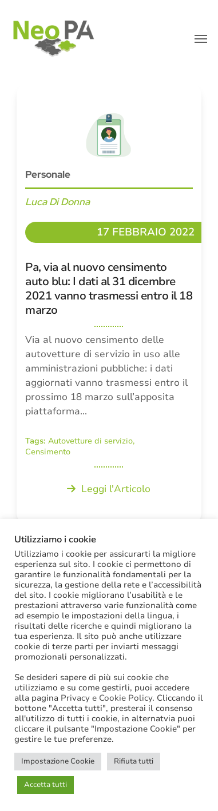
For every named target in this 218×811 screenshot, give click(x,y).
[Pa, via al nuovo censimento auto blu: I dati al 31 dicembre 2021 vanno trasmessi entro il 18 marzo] (109, 304)
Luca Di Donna (57, 201)
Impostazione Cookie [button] (57, 761)
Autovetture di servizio (90, 441)
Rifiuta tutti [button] (133, 761)
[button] (201, 39)
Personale (47, 174)
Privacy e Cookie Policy (106, 698)
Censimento (47, 451)
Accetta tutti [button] (45, 785)
